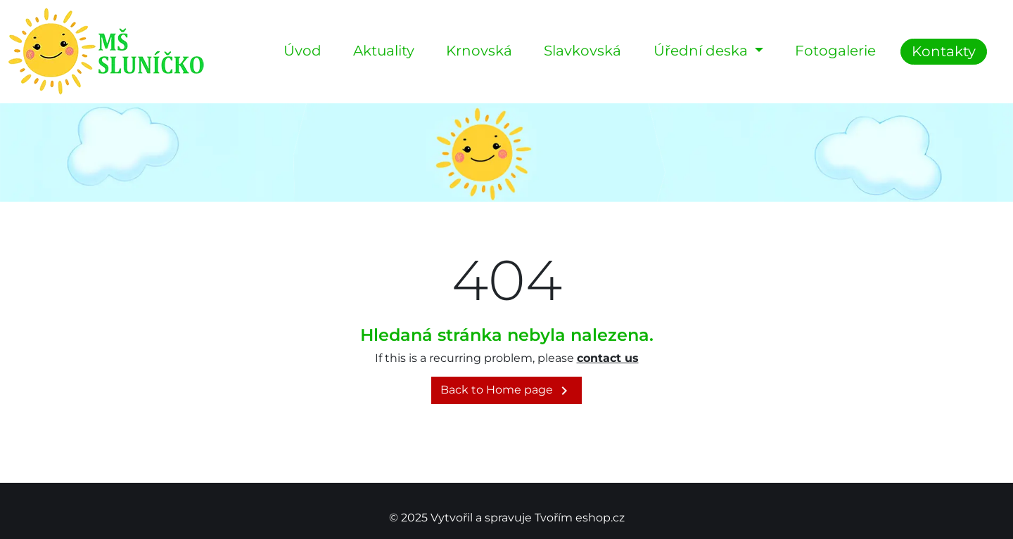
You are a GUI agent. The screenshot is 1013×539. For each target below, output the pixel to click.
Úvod (302, 50)
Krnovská (479, 50)
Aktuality (383, 50)
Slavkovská (582, 50)
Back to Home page (506, 390)
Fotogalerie (835, 50)
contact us (608, 358)
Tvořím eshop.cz (580, 517)
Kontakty (944, 51)
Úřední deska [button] (702, 50)
